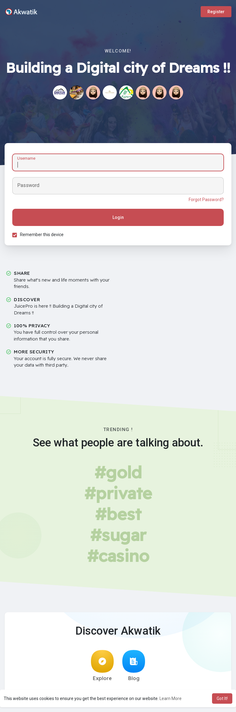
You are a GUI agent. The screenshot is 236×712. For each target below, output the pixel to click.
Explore (102, 665)
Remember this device (42, 234)
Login (118, 217)
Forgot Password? (206, 199)
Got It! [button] (222, 698)
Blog (133, 665)
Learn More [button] (170, 698)
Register (216, 11)
